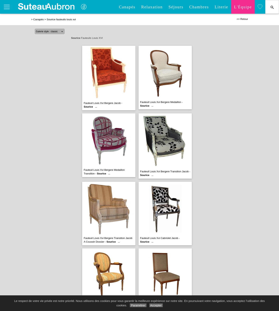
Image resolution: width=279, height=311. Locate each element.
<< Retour (242, 19)
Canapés (127, 7)
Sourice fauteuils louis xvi (61, 19)
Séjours (176, 7)
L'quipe (243, 7)
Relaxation (152, 7)
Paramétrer (138, 305)
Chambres (199, 7)
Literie (221, 7)
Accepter (156, 305)
